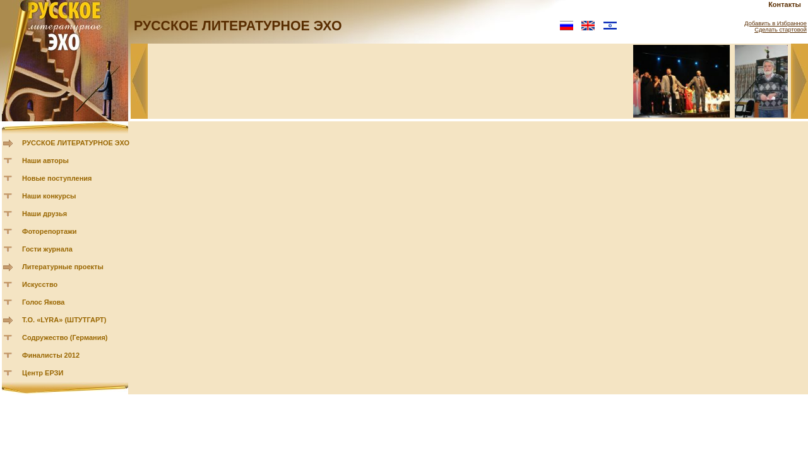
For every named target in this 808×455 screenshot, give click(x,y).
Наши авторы (45, 160)
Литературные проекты (63, 266)
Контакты (784, 4)
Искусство (39, 284)
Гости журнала (47, 249)
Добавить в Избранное (775, 23)
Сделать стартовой (780, 30)
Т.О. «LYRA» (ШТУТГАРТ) (64, 320)
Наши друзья (44, 213)
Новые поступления (57, 178)
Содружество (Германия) (64, 337)
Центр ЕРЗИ (42, 373)
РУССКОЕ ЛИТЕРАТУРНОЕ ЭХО (75, 143)
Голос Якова (43, 302)
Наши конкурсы (49, 196)
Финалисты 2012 (51, 355)
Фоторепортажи (49, 231)
